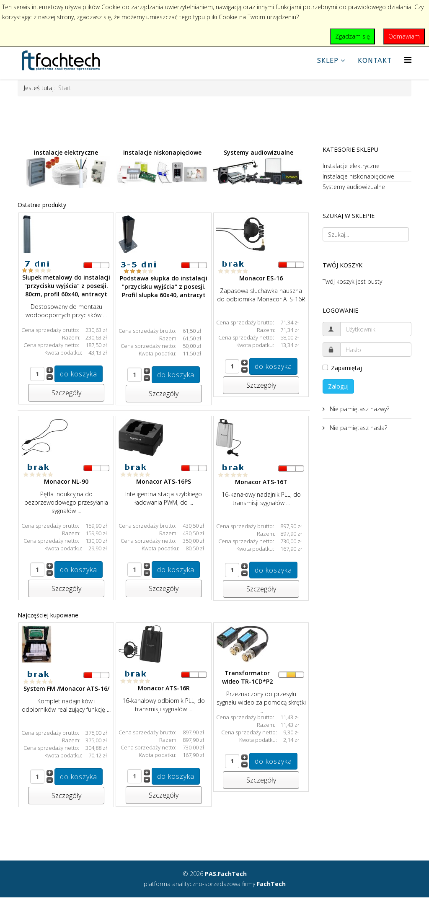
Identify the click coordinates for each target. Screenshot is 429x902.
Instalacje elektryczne (65, 168)
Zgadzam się (352, 36)
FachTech (271, 884)
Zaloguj (338, 386)
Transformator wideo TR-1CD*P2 (247, 677)
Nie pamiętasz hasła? (357, 428)
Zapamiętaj (342, 368)
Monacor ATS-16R (164, 688)
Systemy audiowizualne (258, 166)
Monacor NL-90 (66, 481)
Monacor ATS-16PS (163, 481)
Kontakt (375, 61)
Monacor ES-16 (261, 278)
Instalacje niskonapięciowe (162, 168)
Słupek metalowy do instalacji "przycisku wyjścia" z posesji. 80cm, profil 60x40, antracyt (66, 285)
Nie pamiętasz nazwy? (358, 409)
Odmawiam (404, 36)
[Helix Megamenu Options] (407, 59)
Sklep (328, 61)
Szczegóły (66, 392)
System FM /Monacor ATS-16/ (66, 688)
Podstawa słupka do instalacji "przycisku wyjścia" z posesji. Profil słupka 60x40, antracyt (163, 286)
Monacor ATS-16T (261, 482)
